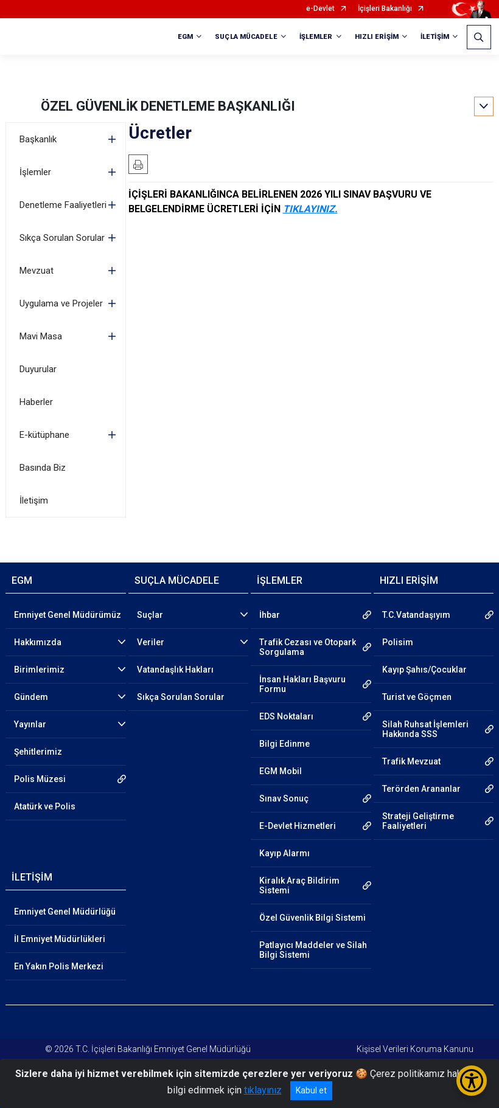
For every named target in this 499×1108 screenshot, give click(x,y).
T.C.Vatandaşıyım (416, 615)
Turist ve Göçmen (417, 697)
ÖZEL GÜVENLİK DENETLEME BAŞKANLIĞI (168, 106)
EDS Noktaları (286, 716)
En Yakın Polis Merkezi (58, 966)
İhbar (269, 615)
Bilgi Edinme (284, 744)
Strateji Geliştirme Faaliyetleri (418, 821)
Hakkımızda (37, 642)
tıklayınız (263, 1090)
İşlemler (35, 172)
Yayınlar (30, 724)
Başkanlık (38, 139)
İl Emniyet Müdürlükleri (59, 939)
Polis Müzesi (40, 779)
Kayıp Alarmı (284, 853)
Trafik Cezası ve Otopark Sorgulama (307, 647)
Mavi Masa (40, 336)
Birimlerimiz (39, 669)
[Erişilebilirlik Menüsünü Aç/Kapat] (471, 1080)
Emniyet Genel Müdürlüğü (65, 911)
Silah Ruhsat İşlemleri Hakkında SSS (425, 729)
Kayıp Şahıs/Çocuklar (424, 669)
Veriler (150, 642)
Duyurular (38, 369)
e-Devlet (320, 9)
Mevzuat (36, 270)
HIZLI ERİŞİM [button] (377, 37)
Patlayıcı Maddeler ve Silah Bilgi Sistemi (313, 950)
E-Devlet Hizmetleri (297, 826)
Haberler (36, 401)
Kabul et (311, 1090)
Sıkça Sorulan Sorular (62, 237)
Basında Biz (42, 467)
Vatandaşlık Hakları (175, 669)
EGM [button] (185, 37)
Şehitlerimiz (38, 752)
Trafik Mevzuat (411, 761)
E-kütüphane (44, 434)
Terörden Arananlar (421, 789)
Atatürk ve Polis (44, 806)
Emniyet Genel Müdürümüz (67, 615)
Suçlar (150, 615)
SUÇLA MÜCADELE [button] (246, 37)
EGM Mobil (280, 771)
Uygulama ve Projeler (61, 303)
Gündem (31, 697)
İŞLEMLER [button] (316, 37)
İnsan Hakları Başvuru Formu (302, 684)
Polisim (397, 642)
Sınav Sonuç (284, 798)
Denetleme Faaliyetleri (62, 204)
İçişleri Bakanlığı (385, 9)
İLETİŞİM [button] (434, 37)
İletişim (33, 500)
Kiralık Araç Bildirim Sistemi (299, 885)
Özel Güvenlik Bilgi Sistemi (312, 918)
